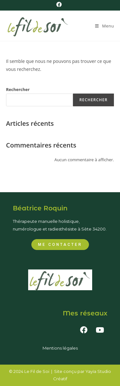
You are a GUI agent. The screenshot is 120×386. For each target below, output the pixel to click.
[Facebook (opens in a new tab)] (60, 4)
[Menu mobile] (104, 26)
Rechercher (18, 89)
